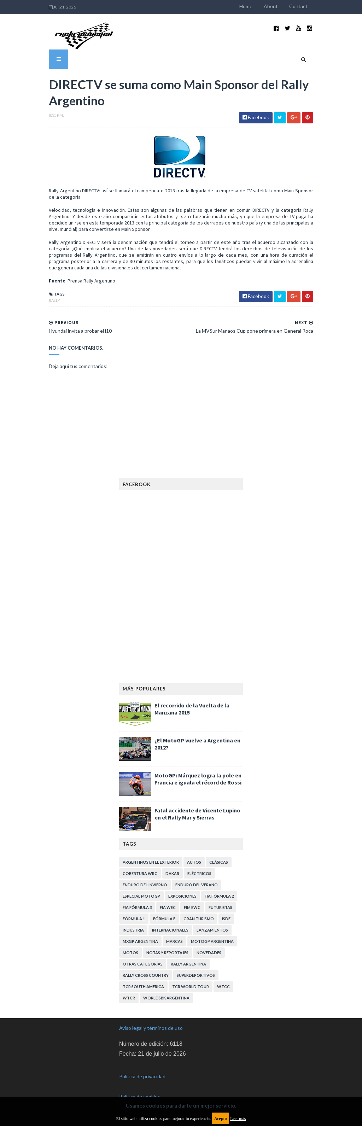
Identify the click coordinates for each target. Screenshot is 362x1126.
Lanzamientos (212, 930)
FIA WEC (168, 907)
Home (245, 6)
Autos (194, 862)
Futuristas (220, 907)
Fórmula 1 (134, 918)
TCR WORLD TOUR (190, 986)
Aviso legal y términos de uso (151, 1028)
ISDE (226, 918)
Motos (130, 952)
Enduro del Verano (196, 884)
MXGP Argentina (140, 941)
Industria (133, 930)
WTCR (129, 998)
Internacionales (170, 930)
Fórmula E (164, 918)
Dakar (172, 873)
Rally (54, 300)
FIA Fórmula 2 (219, 896)
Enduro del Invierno (145, 884)
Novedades (209, 952)
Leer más (238, 1118)
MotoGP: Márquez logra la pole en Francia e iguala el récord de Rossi (197, 779)
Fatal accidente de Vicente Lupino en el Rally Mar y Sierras (197, 814)
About (271, 6)
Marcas (174, 941)
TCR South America (143, 986)
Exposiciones (182, 896)
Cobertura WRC (140, 873)
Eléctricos (199, 873)
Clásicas (218, 862)
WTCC (223, 986)
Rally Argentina (188, 964)
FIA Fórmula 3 (137, 907)
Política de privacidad (142, 1076)
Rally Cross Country (146, 975)
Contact (298, 6)
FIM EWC (192, 907)
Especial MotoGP (141, 896)
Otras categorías (143, 964)
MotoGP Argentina (212, 941)
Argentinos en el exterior (151, 862)
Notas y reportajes (167, 952)
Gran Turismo (198, 918)
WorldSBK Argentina (166, 998)
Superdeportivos (196, 975)
